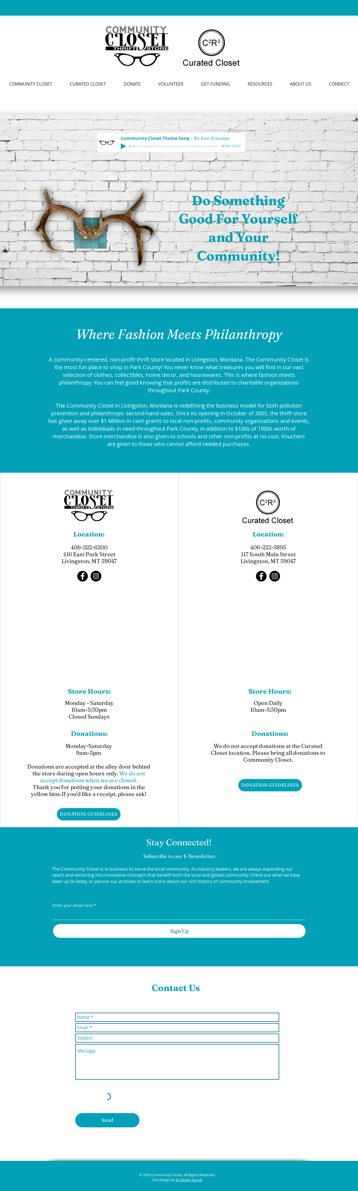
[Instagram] (96, 576)
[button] (260, 84)
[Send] (107, 1120)
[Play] (123, 146)
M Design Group (189, 1179)
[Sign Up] (179, 931)
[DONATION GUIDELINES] (89, 814)
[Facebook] (82, 576)
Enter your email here (73, 905)
